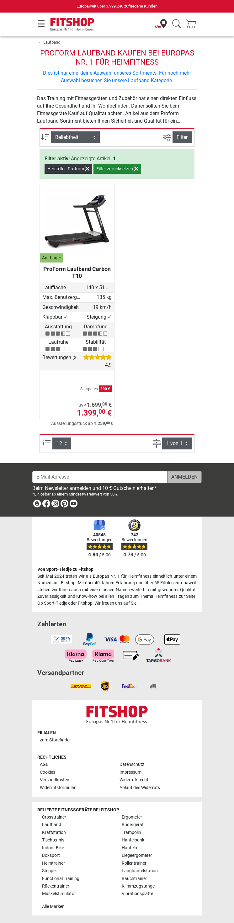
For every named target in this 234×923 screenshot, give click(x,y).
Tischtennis (53, 840)
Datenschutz (132, 764)
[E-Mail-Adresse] (100, 477)
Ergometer (132, 817)
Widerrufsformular (58, 787)
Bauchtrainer (134, 878)
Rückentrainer (55, 886)
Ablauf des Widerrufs (140, 787)
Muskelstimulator (59, 893)
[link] (37, 505)
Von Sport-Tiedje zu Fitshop (65, 569)
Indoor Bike (53, 848)
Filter (182, 137)
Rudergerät (133, 824)
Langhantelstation (140, 870)
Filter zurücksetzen (117, 168)
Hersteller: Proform (68, 168)
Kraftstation (54, 832)
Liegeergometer (137, 855)
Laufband (51, 42)
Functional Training (60, 878)
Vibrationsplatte (137, 893)
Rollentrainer (134, 863)
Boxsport (51, 855)
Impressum (130, 772)
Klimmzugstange (138, 886)
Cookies (47, 772)
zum (55, 740)
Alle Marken (53, 906)
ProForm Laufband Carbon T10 (77, 272)
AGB (44, 764)
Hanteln (129, 848)
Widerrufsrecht (134, 779)
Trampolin (131, 832)
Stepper (49, 870)
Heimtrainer (53, 863)
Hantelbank (133, 840)
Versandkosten (54, 779)
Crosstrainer (54, 817)
